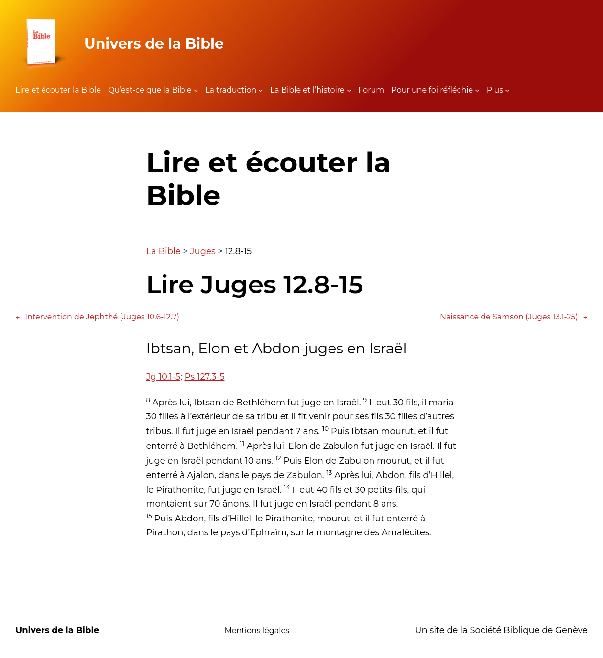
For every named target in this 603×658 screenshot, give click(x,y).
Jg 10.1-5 (163, 376)
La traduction (230, 90)
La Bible (163, 251)
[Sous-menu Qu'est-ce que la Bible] (196, 90)
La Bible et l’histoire (307, 90)
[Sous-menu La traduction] (260, 90)
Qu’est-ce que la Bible (150, 90)
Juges (203, 251)
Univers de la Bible (154, 44)
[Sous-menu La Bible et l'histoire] (349, 90)
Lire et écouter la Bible (58, 90)
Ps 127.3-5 (204, 376)
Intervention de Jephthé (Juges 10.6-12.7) (97, 317)
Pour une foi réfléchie (432, 90)
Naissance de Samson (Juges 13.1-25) (514, 317)
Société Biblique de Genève (529, 630)
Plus (495, 90)
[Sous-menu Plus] (507, 90)
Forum (371, 90)
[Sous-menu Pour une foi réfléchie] (477, 90)
